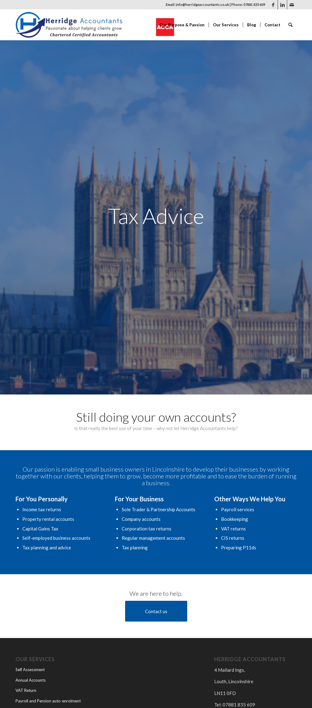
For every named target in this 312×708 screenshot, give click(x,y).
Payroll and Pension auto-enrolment (48, 700)
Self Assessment (30, 669)
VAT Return (26, 690)
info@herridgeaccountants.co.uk (202, 4)
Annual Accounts (31, 680)
